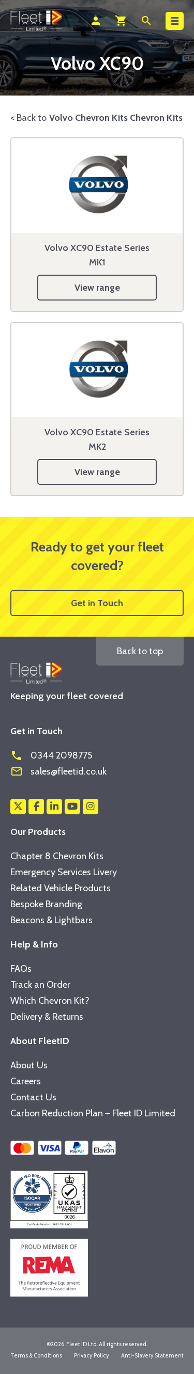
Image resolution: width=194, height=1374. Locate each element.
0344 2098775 (51, 755)
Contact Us (33, 1097)
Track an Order (40, 984)
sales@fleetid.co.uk (58, 771)
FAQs (21, 968)
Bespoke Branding (46, 904)
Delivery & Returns (46, 1016)
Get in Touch (97, 603)
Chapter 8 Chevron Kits (56, 856)
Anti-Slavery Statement (152, 1355)
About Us (29, 1065)
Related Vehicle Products (60, 888)
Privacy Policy (91, 1355)
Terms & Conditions (36, 1355)
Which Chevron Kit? (49, 1000)
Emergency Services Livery (63, 872)
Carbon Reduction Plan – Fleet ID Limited (92, 1113)
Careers (25, 1081)
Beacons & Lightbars (51, 920)
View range (97, 287)
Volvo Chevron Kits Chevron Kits (116, 117)
